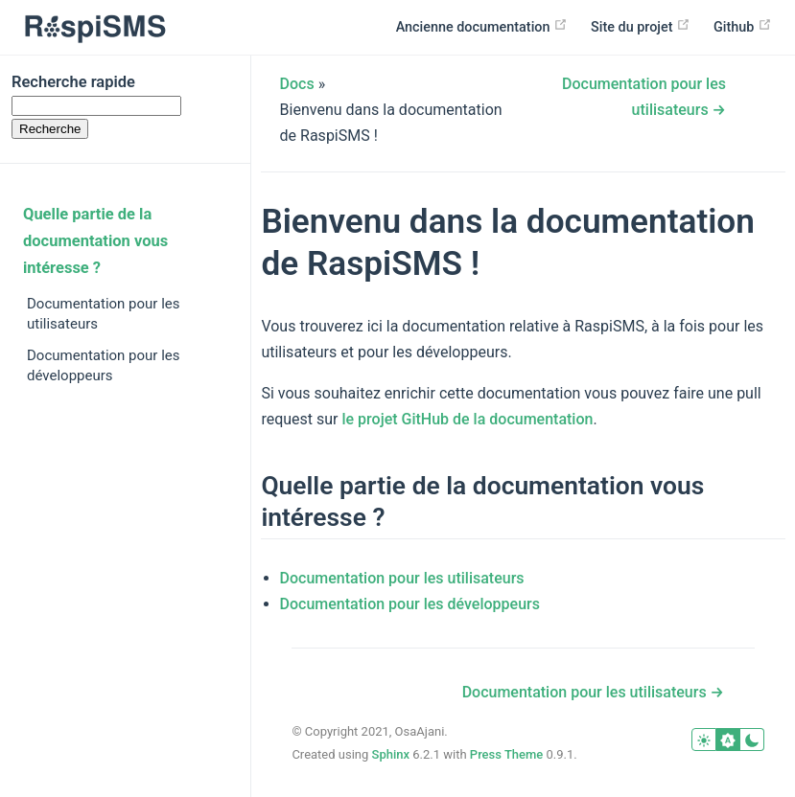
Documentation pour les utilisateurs (103, 313)
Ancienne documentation (482, 26)
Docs (297, 84)
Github (742, 26)
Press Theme (506, 754)
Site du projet (640, 26)
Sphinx (391, 754)
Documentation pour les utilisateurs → (593, 692)
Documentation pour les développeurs (103, 365)
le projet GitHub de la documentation (467, 419)
